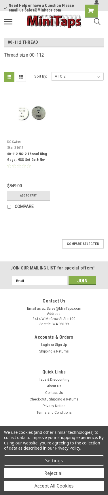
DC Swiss (14, 142)
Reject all (54, 473)
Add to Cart (28, 195)
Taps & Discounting (54, 379)
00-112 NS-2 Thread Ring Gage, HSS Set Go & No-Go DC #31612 (27, 159)
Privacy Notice (54, 406)
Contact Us (54, 393)
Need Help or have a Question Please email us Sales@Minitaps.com (39, 7)
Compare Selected (83, 244)
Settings (54, 460)
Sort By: (40, 76)
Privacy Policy (67, 448)
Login (45, 345)
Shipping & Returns (54, 351)
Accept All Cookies (54, 486)
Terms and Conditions (54, 413)
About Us (54, 386)
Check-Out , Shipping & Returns (54, 399)
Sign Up (61, 345)
